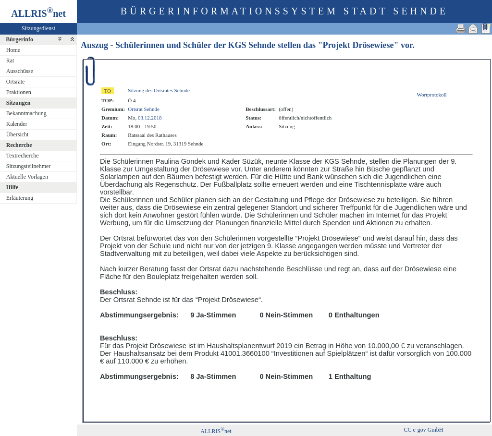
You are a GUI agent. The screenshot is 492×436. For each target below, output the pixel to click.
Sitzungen (18, 102)
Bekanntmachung (26, 113)
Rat (10, 60)
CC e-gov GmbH (423, 429)
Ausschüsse (19, 71)
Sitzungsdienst (38, 28)
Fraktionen (18, 92)
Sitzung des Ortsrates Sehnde (159, 90)
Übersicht (17, 134)
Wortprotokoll (432, 94)
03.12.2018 (150, 118)
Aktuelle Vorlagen (27, 176)
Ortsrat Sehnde (144, 109)
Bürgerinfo (19, 39)
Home (13, 50)
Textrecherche (22, 155)
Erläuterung (20, 197)
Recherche (19, 145)
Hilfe (12, 187)
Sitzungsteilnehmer (28, 166)
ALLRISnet (215, 431)
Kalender (16, 124)
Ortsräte (15, 81)
